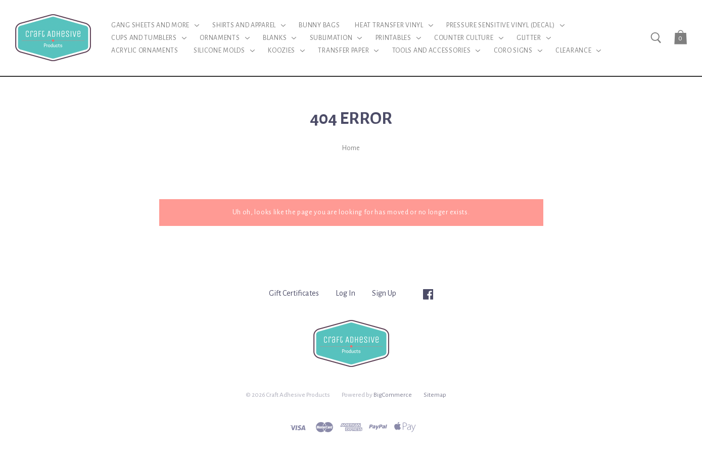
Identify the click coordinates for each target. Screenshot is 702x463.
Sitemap (435, 394)
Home (351, 148)
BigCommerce (392, 394)
